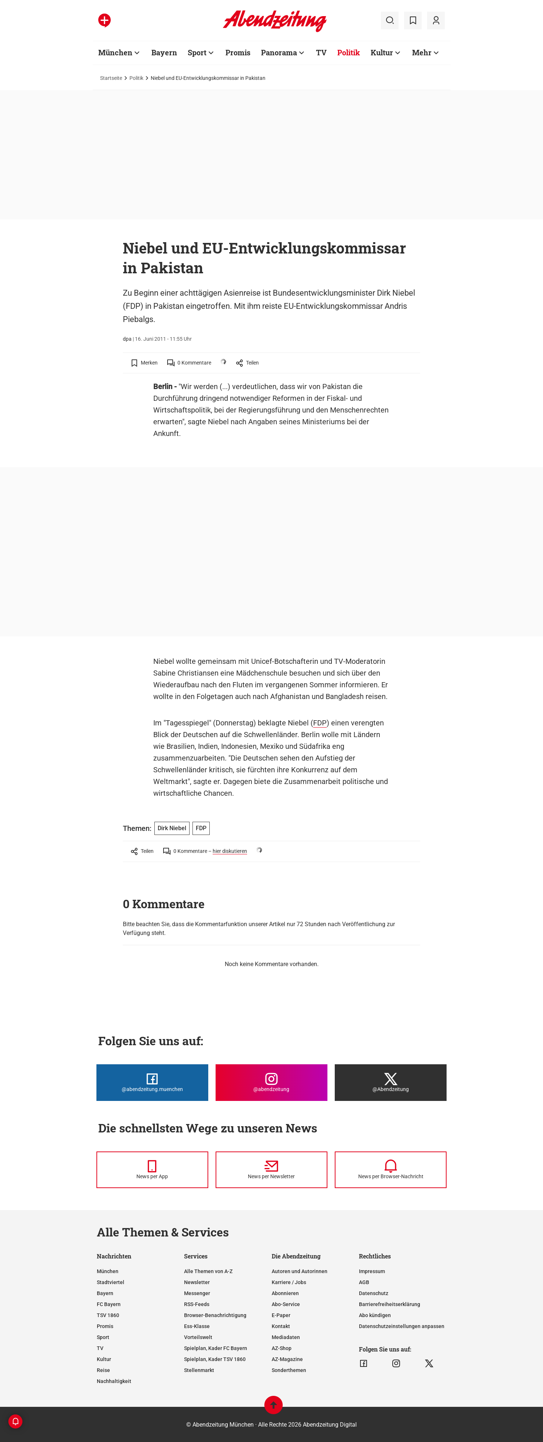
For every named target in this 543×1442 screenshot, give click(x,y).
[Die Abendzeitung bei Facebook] (152, 1082)
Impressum (372, 1271)
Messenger (197, 1293)
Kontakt (281, 1326)
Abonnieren (285, 1293)
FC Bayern (109, 1304)
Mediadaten (286, 1337)
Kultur (104, 1359)
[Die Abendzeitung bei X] (391, 1082)
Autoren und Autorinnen (299, 1271)
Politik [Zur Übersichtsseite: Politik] (348, 52)
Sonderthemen (289, 1370)
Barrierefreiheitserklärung (389, 1304)
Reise (103, 1370)
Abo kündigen (375, 1315)
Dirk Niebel (172, 828)
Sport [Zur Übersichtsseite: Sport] (197, 52)
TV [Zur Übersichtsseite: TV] (321, 52)
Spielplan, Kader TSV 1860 (215, 1359)
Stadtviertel (110, 1282)
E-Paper (281, 1315)
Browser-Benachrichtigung (215, 1315)
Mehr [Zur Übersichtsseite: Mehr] (422, 52)
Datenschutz (373, 1293)
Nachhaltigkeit (114, 1381)
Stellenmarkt (199, 1370)
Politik (136, 78)
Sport (103, 1337)
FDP (320, 722)
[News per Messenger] (152, 1169)
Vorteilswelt (198, 1337)
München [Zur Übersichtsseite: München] (115, 52)
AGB (364, 1282)
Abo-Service (286, 1304)
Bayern (105, 1293)
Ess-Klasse (197, 1326)
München (107, 1271)
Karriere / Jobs (289, 1282)
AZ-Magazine (287, 1359)
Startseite (111, 78)
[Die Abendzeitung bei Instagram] (271, 1082)
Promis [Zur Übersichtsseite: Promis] (237, 52)
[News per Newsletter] (271, 1169)
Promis (105, 1326)
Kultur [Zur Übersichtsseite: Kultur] (382, 52)
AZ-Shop (281, 1348)
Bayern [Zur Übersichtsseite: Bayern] (164, 52)
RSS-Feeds (196, 1304)
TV (100, 1348)
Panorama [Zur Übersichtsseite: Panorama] (279, 52)
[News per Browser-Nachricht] (391, 1169)
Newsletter (197, 1282)
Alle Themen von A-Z (208, 1271)
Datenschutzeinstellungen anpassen (401, 1326)
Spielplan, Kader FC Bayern (215, 1348)
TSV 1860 (108, 1315)
